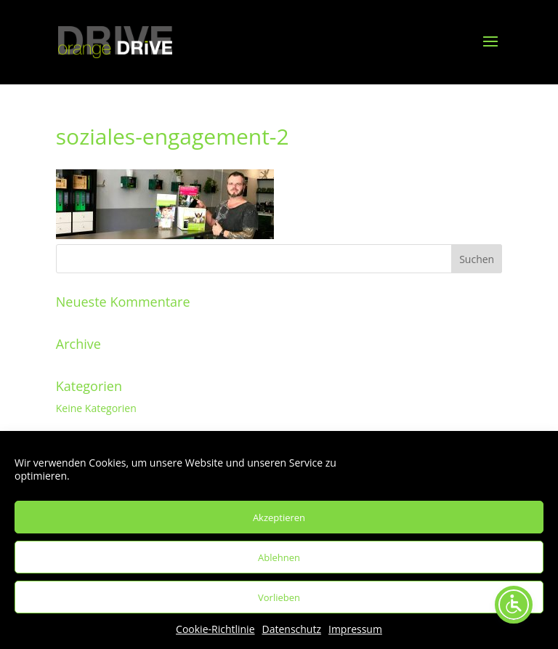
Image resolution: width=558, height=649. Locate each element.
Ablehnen (279, 557)
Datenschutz (291, 629)
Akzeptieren (279, 517)
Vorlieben (279, 597)
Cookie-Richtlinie (215, 629)
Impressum (355, 629)
